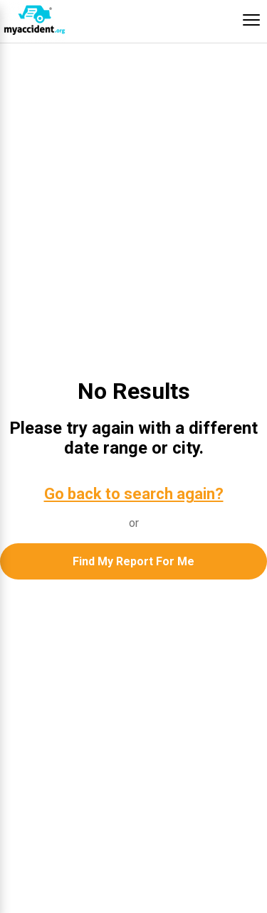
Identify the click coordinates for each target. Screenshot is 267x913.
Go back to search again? (134, 494)
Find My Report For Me (133, 561)
